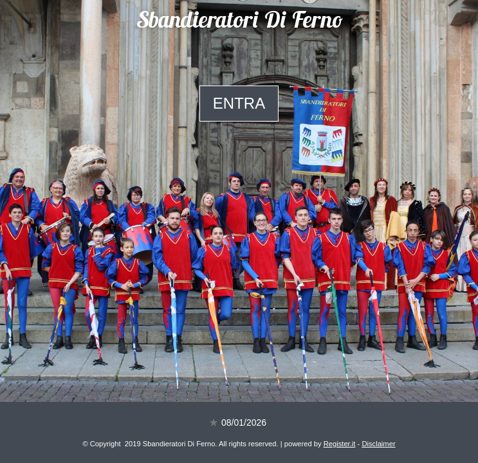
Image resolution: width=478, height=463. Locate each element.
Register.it (340, 444)
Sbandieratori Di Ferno (239, 21)
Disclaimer (378, 444)
